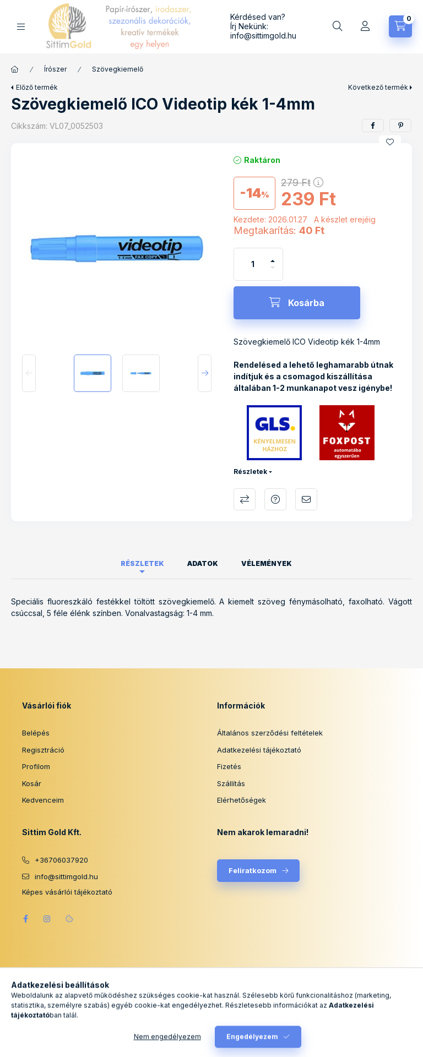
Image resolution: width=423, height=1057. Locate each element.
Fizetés (229, 766)
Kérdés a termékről (275, 499)
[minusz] (272, 272)
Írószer (55, 69)
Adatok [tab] (202, 563)
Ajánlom (306, 499)
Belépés (36, 732)
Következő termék (378, 87)
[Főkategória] (15, 69)
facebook (25, 919)
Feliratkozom (252, 870)
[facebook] (373, 125)
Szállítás (231, 783)
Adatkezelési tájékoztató (259, 749)
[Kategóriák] (21, 27)
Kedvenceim (43, 800)
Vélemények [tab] (266, 563)
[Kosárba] (297, 302)
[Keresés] (338, 26)
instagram (47, 919)
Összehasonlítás (245, 499)
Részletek (250, 471)
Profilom (36, 766)
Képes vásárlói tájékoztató (67, 892)
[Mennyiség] (252, 264)
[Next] (205, 373)
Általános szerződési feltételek (270, 732)
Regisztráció (43, 749)
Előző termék (37, 87)
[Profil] (365, 26)
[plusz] (272, 256)
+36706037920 (61, 860)
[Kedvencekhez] (390, 142)
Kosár (31, 783)
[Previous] (29, 373)
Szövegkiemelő (117, 69)
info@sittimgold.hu (263, 35)
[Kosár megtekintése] (400, 26)
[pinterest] (400, 125)
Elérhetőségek (241, 800)
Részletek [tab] (142, 563)
